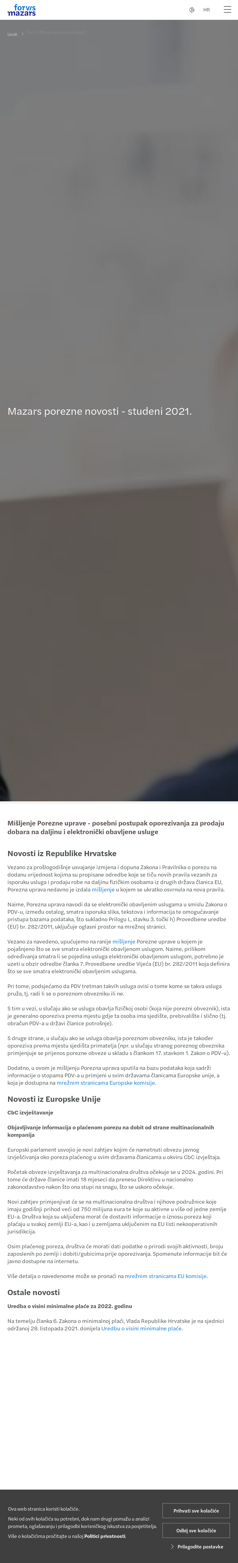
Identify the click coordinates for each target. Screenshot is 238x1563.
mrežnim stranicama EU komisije (165, 1276)
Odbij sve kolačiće (196, 1530)
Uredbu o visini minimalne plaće (141, 1328)
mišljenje (102, 889)
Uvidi (12, 34)
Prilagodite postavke (196, 1546)
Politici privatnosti (104, 1535)
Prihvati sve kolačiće (196, 1510)
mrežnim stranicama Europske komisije (105, 1082)
